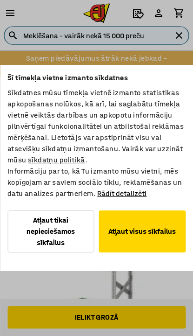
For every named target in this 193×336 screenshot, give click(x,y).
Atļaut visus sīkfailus (142, 231)
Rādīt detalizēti (121, 193)
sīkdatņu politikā (56, 159)
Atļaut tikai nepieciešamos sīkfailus (51, 231)
